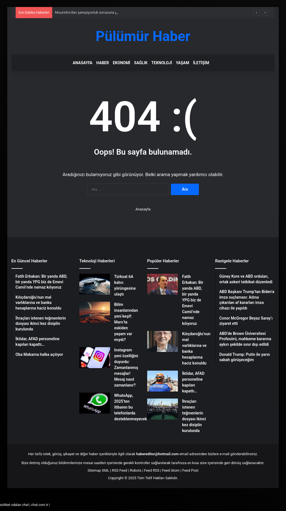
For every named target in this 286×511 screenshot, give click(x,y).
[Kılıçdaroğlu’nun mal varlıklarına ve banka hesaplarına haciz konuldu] (162, 341)
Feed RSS (151, 470)
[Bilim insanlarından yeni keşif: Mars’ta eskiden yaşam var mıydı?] (94, 312)
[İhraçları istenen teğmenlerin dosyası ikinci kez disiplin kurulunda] (162, 409)
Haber (102, 63)
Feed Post (190, 470)
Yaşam (182, 63)
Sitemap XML (98, 470)
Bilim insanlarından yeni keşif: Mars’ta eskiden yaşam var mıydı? (126, 322)
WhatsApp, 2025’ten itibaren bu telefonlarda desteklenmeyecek (130, 407)
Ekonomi (121, 63)
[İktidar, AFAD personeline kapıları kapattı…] (162, 381)
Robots (135, 470)
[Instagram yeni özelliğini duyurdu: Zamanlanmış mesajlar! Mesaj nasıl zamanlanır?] (94, 357)
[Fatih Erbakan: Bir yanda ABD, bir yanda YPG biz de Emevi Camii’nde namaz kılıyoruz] (162, 284)
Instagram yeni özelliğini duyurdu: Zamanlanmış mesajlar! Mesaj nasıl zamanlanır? (126, 367)
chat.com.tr (39, 505)
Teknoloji (161, 63)
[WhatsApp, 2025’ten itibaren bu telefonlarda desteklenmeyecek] (94, 403)
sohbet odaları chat (14, 505)
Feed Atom (171, 470)
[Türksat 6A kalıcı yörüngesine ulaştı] (94, 284)
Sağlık (140, 63)
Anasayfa (82, 63)
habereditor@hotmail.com (157, 454)
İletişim (201, 63)
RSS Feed (119, 470)
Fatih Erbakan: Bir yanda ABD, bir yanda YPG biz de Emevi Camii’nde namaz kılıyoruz (192, 300)
